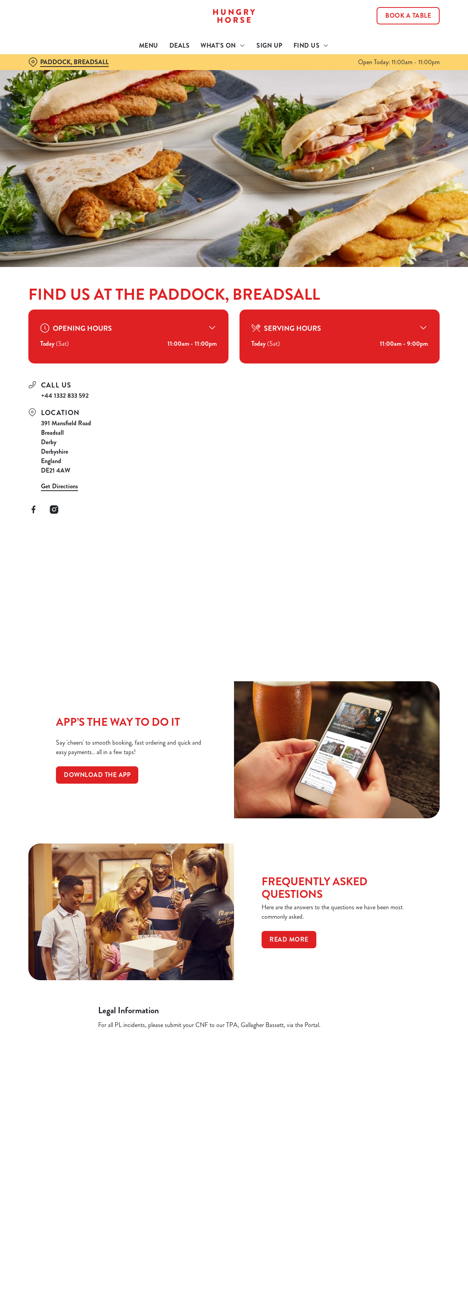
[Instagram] (54, 509)
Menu (148, 45)
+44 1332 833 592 (65, 395)
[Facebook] (33, 509)
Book (408, 15)
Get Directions (59, 486)
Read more (288, 939)
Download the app (97, 774)
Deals (179, 45)
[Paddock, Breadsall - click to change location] (68, 62)
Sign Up (269, 45)
